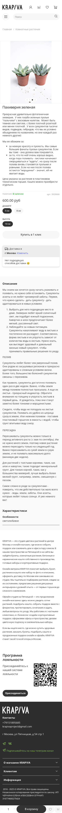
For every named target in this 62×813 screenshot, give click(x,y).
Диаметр (6, 206)
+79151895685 (11, 722)
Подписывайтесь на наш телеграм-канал (28, 750)
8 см (19, 210)
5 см (7, 210)
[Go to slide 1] (27, 100)
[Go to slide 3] (32, 100)
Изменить (22, 253)
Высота (6, 219)
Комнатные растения (28, 29)
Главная (7, 29)
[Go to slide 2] (29, 100)
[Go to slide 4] (35, 100)
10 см (7, 223)
